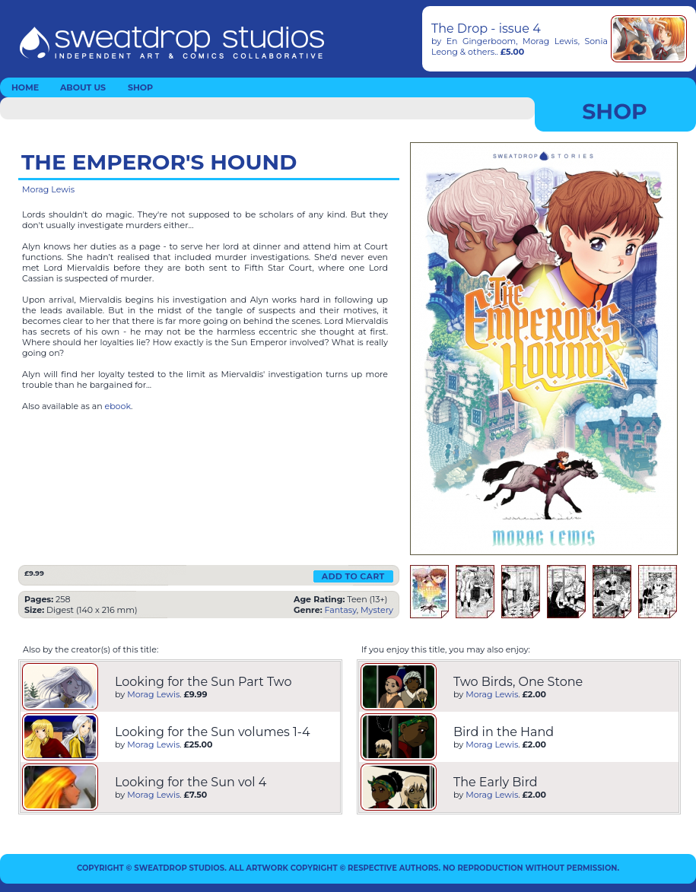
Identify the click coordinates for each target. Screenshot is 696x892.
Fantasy (340, 610)
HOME (25, 87)
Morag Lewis (550, 41)
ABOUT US (83, 87)
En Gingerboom (481, 41)
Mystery (377, 610)
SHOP (140, 87)
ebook (118, 406)
